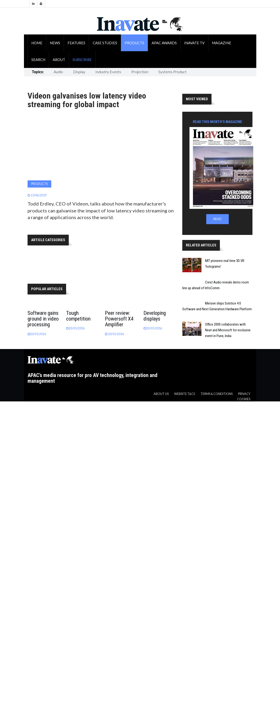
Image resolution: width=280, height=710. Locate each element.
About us (161, 394)
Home (36, 43)
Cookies (243, 399)
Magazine (221, 43)
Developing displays (154, 316)
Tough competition (78, 316)
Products (134, 43)
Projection (139, 71)
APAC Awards (164, 43)
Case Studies (105, 43)
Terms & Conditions (216, 394)
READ (217, 219)
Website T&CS (184, 394)
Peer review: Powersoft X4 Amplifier (119, 318)
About (59, 59)
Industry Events (108, 71)
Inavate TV (194, 43)
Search (38, 59)
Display (79, 71)
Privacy (244, 394)
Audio (58, 71)
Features (76, 43)
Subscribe (82, 59)
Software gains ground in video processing (43, 318)
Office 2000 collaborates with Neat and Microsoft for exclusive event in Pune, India (228, 330)
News (55, 43)
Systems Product (172, 71)
